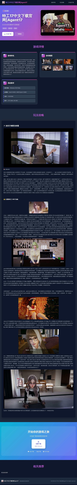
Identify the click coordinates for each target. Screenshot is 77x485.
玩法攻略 (62, 2)
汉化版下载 (71, 2)
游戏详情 (53, 2)
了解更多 (19, 34)
